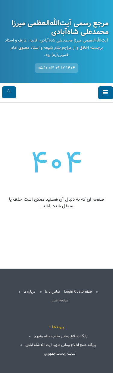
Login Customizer (78, 291)
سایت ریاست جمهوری (59, 353)
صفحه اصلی (59, 300)
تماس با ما (52, 291)
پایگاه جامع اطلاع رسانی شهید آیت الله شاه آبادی (60, 345)
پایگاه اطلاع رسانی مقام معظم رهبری (60, 336)
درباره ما (30, 291)
